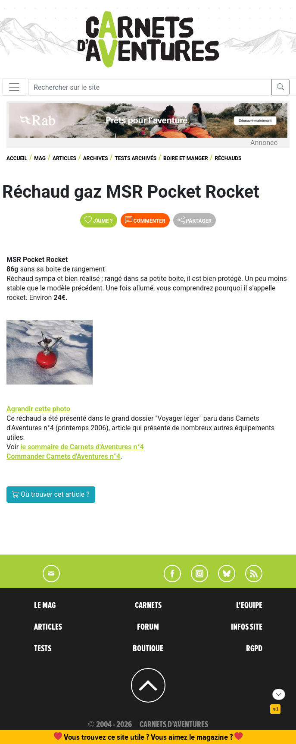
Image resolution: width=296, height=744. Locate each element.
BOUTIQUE (148, 648)
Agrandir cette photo (38, 409)
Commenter (145, 220)
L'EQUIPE (249, 605)
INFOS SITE (246, 627)
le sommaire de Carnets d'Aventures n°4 (82, 447)
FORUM (148, 627)
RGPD (254, 648)
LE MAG (45, 605)
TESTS (42, 648)
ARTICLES (48, 627)
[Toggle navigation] (14, 87)
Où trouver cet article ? (51, 494)
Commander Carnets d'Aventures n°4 (63, 456)
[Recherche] (150, 87)
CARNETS (148, 605)
